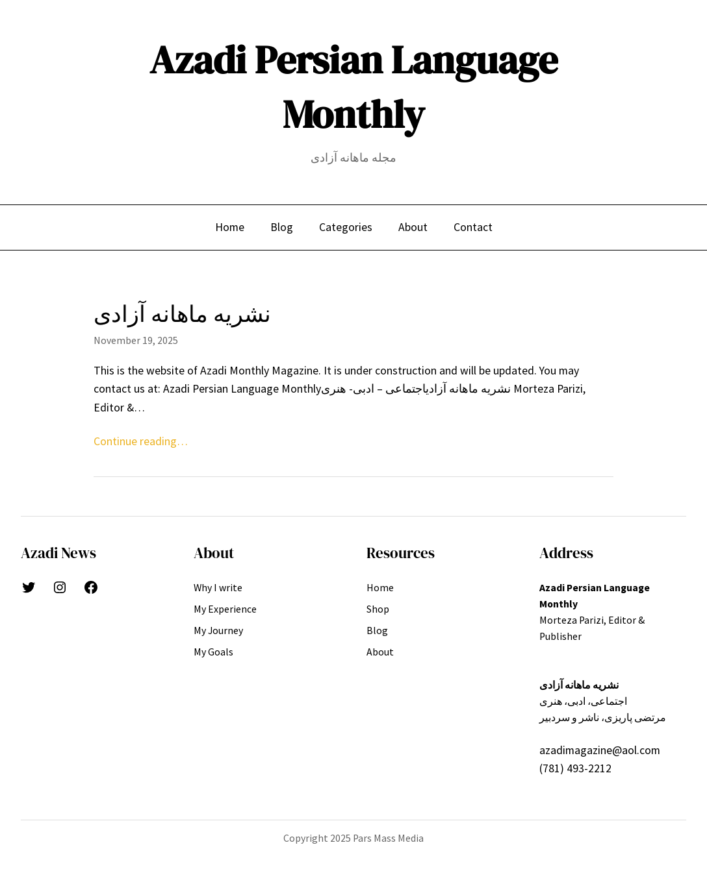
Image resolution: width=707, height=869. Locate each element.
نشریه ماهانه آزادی (182, 314)
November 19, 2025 (136, 340)
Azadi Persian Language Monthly (353, 86)
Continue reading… (141, 441)
